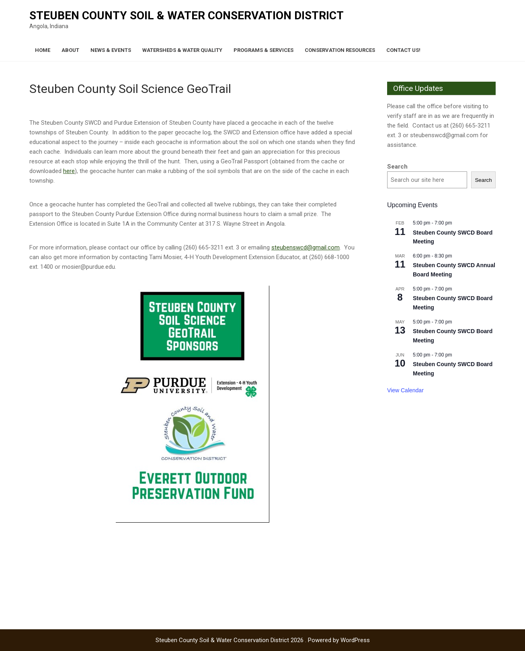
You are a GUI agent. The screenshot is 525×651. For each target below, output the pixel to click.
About (70, 50)
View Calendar (405, 390)
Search (397, 166)
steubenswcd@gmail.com (305, 247)
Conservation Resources (340, 50)
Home (42, 50)
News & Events (110, 50)
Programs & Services (263, 50)
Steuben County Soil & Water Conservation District (186, 15)
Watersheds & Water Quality (182, 50)
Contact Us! (403, 50)
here (69, 171)
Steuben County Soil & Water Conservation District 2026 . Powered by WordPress (263, 640)
